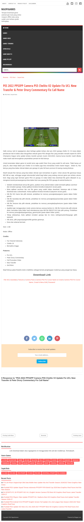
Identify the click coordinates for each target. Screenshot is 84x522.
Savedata (13, 280)
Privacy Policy (22, 3)
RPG (19, 463)
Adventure (12, 460)
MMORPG (68, 460)
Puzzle (14, 463)
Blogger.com (77, 517)
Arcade (27, 460)
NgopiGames (8, 9)
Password (51, 282)
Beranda (43, 435)
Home (5, 28)
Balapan (34, 460)
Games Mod (7, 38)
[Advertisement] (42, 112)
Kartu (61, 460)
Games (5, 33)
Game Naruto (7, 54)
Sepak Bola (6, 49)
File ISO (6, 280)
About (4, 3)
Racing (25, 463)
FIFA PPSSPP (21, 473)
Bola (41, 460)
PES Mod (7, 94)
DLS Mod (5, 473)
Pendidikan (6, 463)
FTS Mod (30, 473)
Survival (62, 463)
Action (4, 460)
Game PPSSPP (7, 59)
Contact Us (12, 3)
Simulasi (39, 463)
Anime (20, 460)
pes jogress (61, 473)
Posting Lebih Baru (8, 435)
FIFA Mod (13, 473)
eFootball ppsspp (49, 473)
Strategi (54, 463)
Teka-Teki (70, 463)
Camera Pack (30, 280)
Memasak (76, 460)
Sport (46, 463)
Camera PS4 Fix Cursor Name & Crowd (49, 280)
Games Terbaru (8, 44)
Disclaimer (32, 3)
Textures (21, 280)
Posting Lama (77, 435)
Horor (54, 460)
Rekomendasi (7, 65)
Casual (47, 460)
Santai (32, 463)
